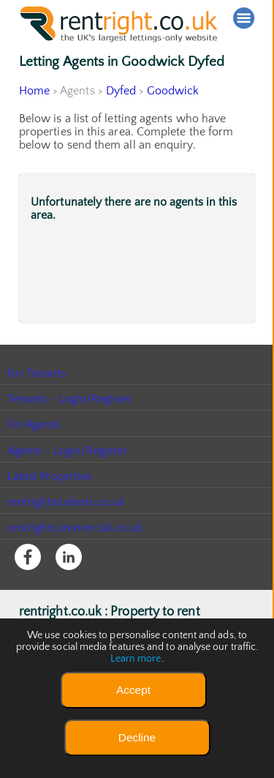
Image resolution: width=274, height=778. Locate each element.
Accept (133, 690)
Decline (137, 737)
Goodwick (174, 90)
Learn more (135, 659)
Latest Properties (49, 476)
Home (34, 90)
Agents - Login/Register (68, 450)
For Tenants (36, 373)
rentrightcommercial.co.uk (75, 527)
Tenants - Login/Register (70, 398)
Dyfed (121, 90)
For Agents (34, 424)
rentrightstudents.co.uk (66, 502)
